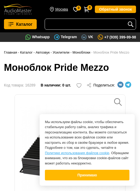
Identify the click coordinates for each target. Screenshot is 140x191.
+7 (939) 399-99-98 (120, 37)
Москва (61, 9)
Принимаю (87, 175)
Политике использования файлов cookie (77, 153)
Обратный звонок (115, 9)
